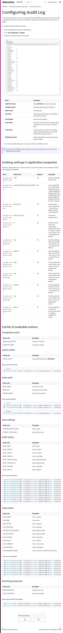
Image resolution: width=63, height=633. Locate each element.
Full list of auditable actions (40, 144)
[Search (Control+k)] (45, 2)
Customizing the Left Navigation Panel (50, 629)
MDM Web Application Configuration (18, 6)
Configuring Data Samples (9, 629)
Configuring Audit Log (35, 6)
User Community (53, 2)
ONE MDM (4, 6)
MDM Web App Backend (13, 151)
